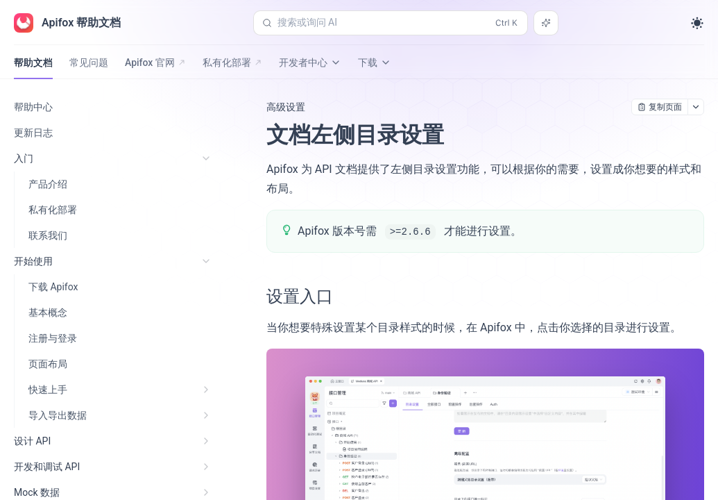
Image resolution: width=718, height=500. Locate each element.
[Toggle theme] (697, 23)
